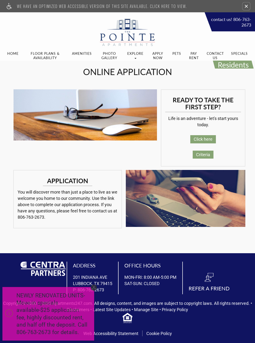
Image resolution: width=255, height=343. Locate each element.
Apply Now (157, 55)
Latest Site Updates (112, 309)
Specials (239, 53)
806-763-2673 (31, 217)
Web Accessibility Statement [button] (110, 333)
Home (13, 53)
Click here (203, 139)
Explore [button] (135, 55)
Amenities (82, 53)
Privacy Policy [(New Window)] (175, 309)
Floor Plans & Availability (45, 55)
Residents (233, 65)
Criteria (203, 154)
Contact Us (215, 55)
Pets (176, 53)
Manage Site (146, 309)
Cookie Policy (159, 333)
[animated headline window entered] (47, 315)
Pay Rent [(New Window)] (194, 55)
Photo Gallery (109, 55)
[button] (246, 6)
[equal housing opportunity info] (127, 318)
